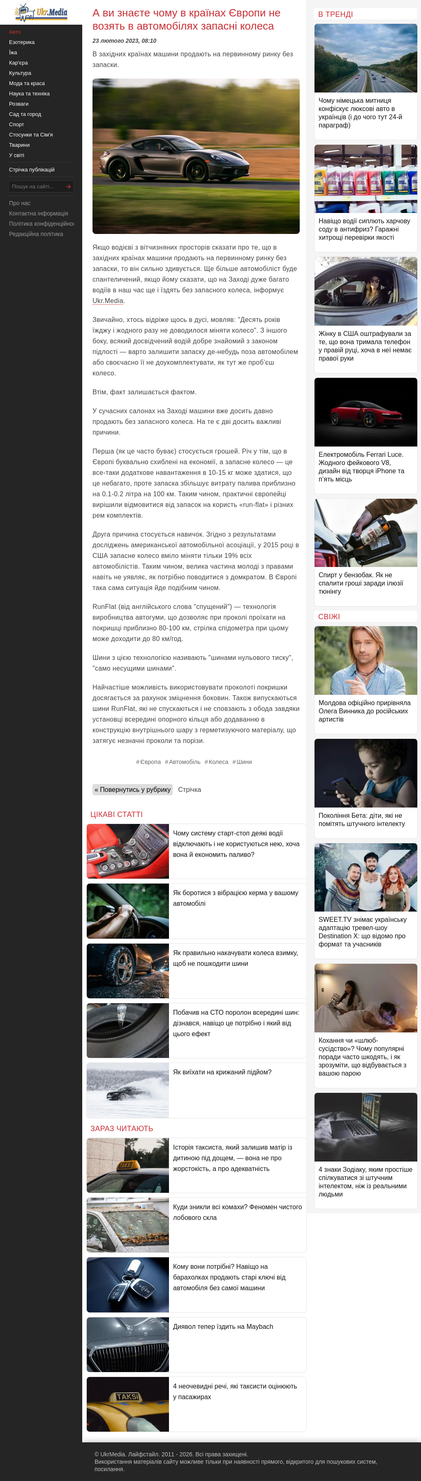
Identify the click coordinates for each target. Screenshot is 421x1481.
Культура (20, 73)
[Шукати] (68, 186)
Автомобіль (185, 762)
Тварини (19, 145)
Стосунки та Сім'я (31, 135)
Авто (15, 32)
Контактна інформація (38, 213)
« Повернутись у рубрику (133, 789)
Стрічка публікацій (32, 170)
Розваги (18, 104)
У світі (16, 155)
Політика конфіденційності (44, 223)
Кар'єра (18, 63)
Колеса (219, 762)
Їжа (13, 52)
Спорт (16, 124)
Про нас (19, 203)
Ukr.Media (108, 300)
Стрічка (189, 789)
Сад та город (25, 114)
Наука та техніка (29, 93)
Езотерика (22, 42)
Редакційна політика (36, 234)
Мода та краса (27, 83)
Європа (150, 762)
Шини (244, 762)
